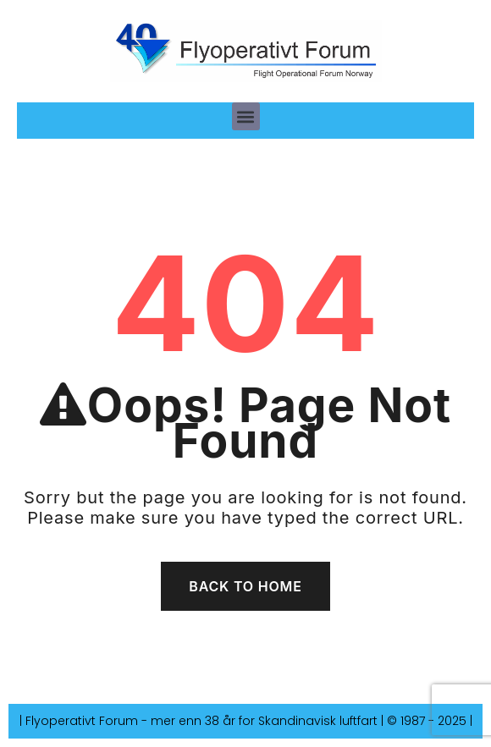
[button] (246, 116)
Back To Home (245, 586)
